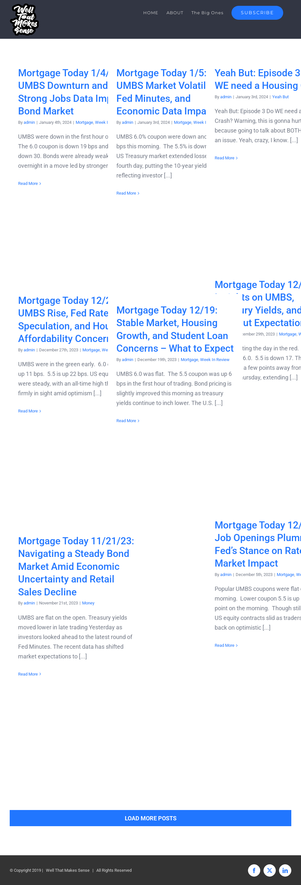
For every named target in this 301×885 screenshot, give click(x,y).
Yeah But (280, 96)
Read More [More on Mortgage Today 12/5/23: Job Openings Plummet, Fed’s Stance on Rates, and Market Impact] (224, 645)
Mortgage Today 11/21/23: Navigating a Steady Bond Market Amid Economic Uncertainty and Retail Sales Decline (76, 566)
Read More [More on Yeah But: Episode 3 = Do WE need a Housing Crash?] (224, 157)
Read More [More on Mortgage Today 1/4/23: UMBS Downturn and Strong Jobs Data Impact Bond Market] (28, 183)
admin (29, 122)
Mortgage (84, 122)
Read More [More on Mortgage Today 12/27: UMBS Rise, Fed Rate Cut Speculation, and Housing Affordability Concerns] (28, 411)
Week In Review (215, 359)
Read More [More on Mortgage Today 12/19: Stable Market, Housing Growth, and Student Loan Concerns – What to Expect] (126, 420)
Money (88, 603)
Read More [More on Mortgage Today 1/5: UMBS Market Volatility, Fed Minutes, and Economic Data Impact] (126, 193)
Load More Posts (151, 818)
